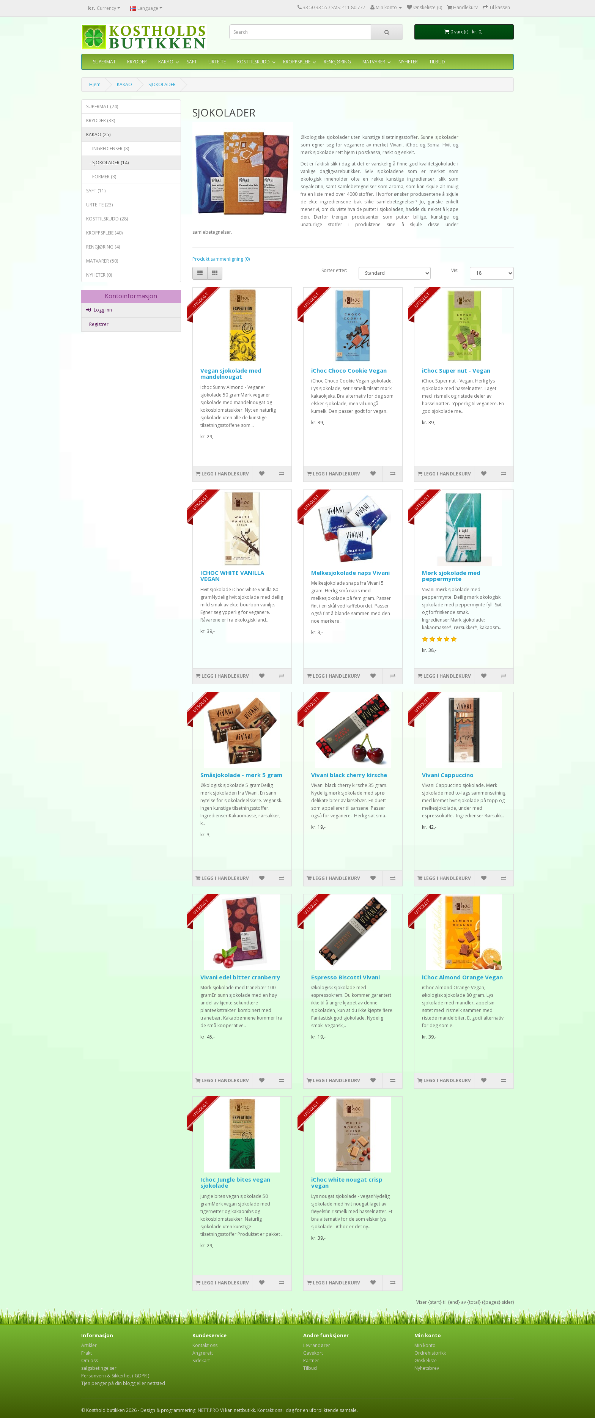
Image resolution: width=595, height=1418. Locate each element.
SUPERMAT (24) (102, 106)
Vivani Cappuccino (448, 775)
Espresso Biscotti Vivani (345, 977)
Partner (311, 1360)
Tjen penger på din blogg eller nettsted (123, 1383)
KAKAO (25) (98, 134)
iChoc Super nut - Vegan (456, 370)
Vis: (454, 270)
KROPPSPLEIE (296, 61)
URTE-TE (217, 61)
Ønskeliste (425, 1360)
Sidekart (201, 1360)
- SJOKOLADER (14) (107, 162)
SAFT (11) (95, 190)
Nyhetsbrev (426, 1368)
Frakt (86, 1353)
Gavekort (313, 1353)
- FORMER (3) (101, 176)
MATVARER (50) (102, 261)
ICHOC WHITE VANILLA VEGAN (232, 576)
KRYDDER (137, 61)
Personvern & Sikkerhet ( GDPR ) (115, 1375)
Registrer (98, 324)
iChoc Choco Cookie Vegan (349, 370)
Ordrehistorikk (430, 1353)
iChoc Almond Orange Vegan (462, 977)
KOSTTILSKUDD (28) (107, 219)
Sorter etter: (334, 270)
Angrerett (202, 1353)
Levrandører (316, 1345)
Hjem (95, 84)
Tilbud (310, 1368)
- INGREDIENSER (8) (107, 148)
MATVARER (373, 61)
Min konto (425, 1345)
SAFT (192, 61)
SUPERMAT (104, 61)
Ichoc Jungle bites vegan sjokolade (235, 1183)
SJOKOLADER (162, 84)
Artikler (89, 1345)
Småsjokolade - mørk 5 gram (241, 775)
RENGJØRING (337, 61)
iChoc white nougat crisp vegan (346, 1183)
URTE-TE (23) (99, 204)
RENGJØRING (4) (103, 247)
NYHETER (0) (99, 275)
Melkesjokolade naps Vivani (350, 572)
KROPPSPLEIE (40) (104, 233)
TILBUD (437, 61)
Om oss (89, 1360)
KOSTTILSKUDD (253, 61)
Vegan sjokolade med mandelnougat (230, 374)
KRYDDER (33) (100, 120)
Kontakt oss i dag (275, 1410)
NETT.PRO (208, 1410)
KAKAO (165, 61)
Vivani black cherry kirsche (349, 775)
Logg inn (99, 310)
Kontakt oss (204, 1345)
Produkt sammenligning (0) (221, 259)
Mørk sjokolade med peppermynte (451, 576)
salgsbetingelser (98, 1368)
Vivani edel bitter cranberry (240, 977)
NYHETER (408, 61)
